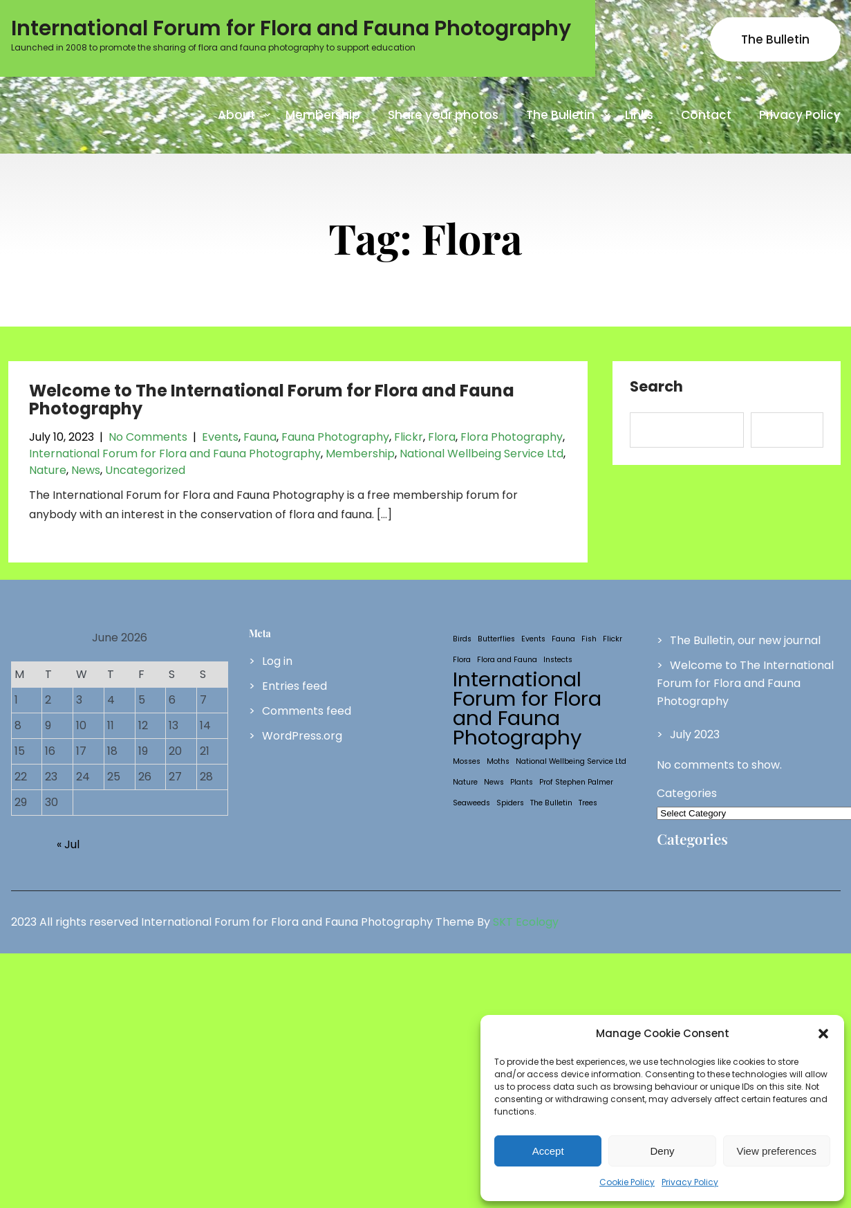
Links (639, 115)
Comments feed (306, 711)
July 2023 (695, 734)
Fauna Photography (335, 437)
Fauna (260, 437)
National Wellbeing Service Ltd (481, 453)
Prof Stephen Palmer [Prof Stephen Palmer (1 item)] (576, 782)
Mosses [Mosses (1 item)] (466, 761)
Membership (323, 115)
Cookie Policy (627, 1182)
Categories (687, 793)
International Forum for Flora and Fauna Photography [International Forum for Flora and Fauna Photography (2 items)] (527, 708)
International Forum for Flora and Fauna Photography (175, 453)
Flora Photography (511, 437)
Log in (277, 661)
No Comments (148, 437)
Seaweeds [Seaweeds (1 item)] (471, 803)
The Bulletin (775, 39)
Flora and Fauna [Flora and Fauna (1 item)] (507, 660)
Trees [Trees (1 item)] (588, 803)
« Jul (68, 844)
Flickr (408, 437)
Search (656, 387)
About (236, 115)
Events (220, 437)
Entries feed (294, 686)
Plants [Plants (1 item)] (521, 782)
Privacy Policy (690, 1182)
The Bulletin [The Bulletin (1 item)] (551, 803)
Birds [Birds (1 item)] (462, 639)
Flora (442, 437)
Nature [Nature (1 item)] (465, 782)
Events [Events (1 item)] (533, 639)
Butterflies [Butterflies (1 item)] (496, 639)
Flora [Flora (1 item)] (462, 660)
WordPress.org (302, 736)
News (85, 470)
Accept (548, 1151)
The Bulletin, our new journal (745, 640)
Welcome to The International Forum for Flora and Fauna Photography (271, 399)
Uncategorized (145, 470)
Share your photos (443, 115)
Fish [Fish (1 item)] (589, 639)
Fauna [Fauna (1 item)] (563, 639)
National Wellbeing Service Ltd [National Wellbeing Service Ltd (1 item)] (571, 761)
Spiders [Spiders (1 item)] (510, 803)
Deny (662, 1151)
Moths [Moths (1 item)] (498, 761)
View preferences (777, 1151)
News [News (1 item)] (494, 782)
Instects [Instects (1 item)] (557, 660)
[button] (823, 1034)
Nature (47, 470)
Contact (706, 115)
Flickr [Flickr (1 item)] (612, 639)
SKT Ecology (526, 922)
